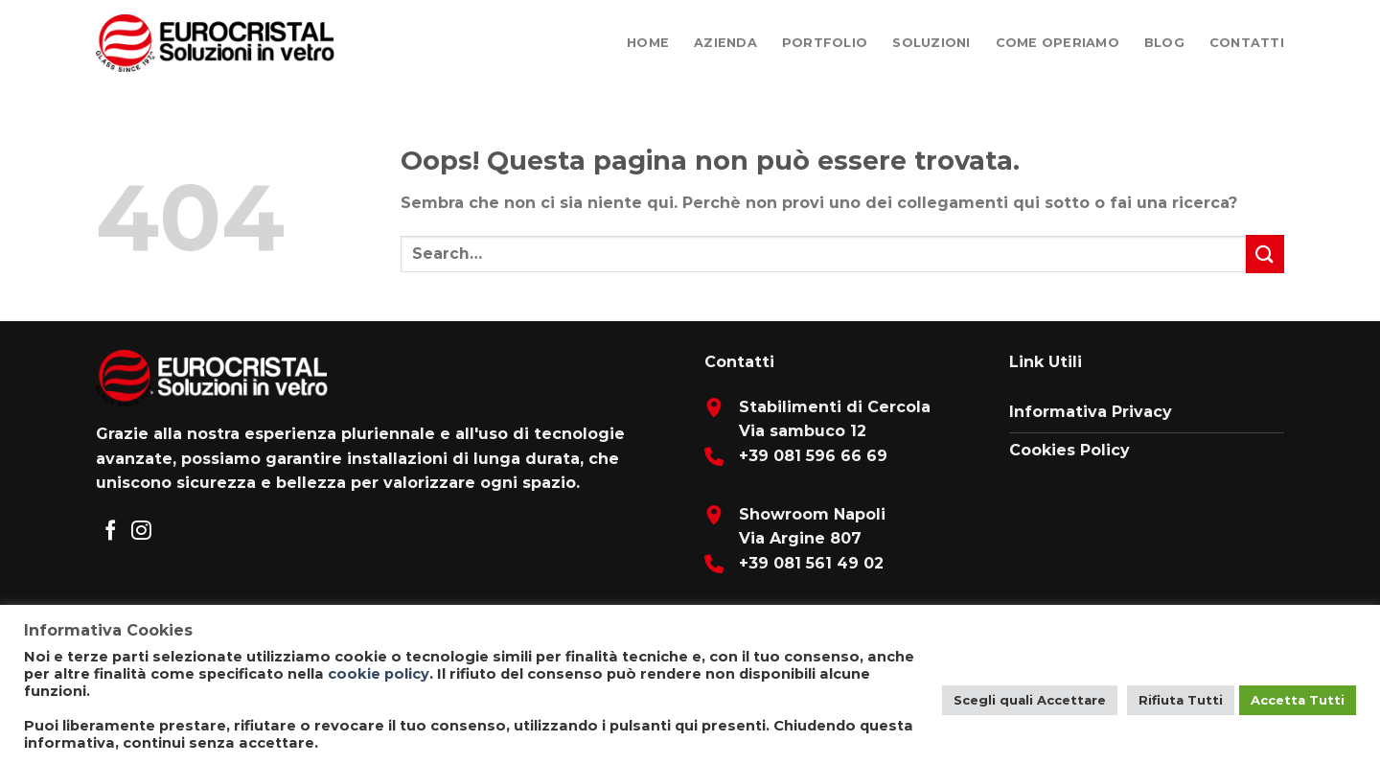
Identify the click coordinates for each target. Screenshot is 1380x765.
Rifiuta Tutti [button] (1180, 699)
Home (648, 42)
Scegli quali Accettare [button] (1030, 699)
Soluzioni (931, 42)
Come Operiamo (1057, 42)
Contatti (1246, 42)
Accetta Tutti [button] (1298, 699)
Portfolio (824, 42)
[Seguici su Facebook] (111, 532)
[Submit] (1265, 253)
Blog (1164, 42)
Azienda (725, 42)
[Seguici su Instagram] (141, 532)
